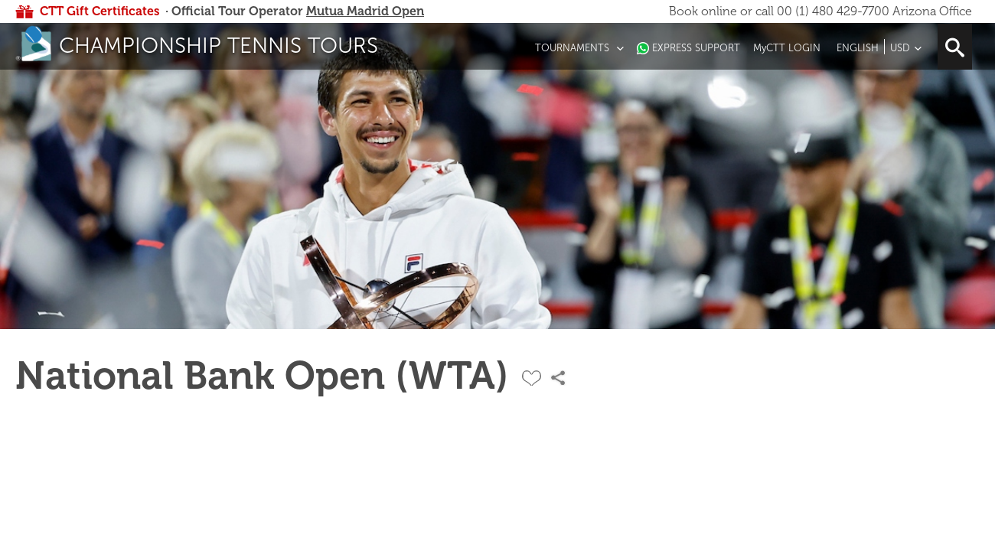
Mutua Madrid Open (365, 11)
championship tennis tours (218, 45)
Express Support (696, 48)
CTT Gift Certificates (99, 11)
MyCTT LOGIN (786, 48)
